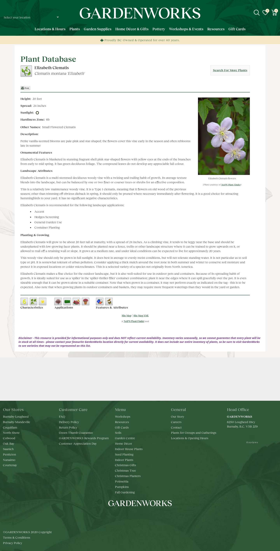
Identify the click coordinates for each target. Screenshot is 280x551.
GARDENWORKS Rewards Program (84, 438)
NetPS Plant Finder (231, 184)
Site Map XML (141, 315)
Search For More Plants (230, 70)
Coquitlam (10, 427)
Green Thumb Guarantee (76, 432)
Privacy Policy (12, 543)
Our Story (177, 416)
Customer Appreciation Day (78, 443)
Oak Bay (8, 443)
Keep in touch (140, 388)
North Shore (11, 432)
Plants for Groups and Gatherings (193, 432)
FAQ (62, 416)
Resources (122, 422)
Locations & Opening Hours (189, 438)
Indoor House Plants (129, 449)
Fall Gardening (125, 492)
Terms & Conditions (16, 537)
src (257, 13)
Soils (118, 432)
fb (128, 515)
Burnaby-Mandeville (16, 422)
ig (136, 515)
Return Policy (68, 427)
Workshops (122, 416)
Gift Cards (122, 427)
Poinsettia (121, 481)
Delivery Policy (69, 422)
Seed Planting (124, 454)
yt (144, 515)
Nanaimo (9, 459)
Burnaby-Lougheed (16, 416)
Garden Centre (125, 438)
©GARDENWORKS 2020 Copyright (27, 532)
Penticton (9, 454)
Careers (176, 422)
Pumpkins (122, 486)
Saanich (8, 449)
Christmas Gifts (125, 465)
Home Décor (123, 443)
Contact (176, 427)
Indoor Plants (124, 459)
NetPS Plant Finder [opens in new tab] (134, 321)
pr (152, 515)
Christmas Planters (128, 476)
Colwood (9, 438)
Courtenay (10, 465)
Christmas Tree (125, 470)
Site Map (126, 315)
